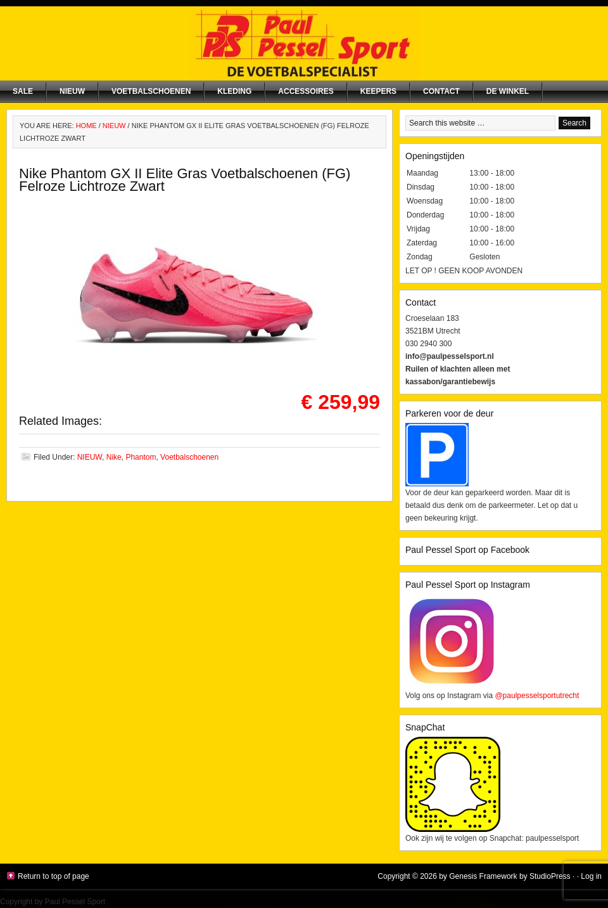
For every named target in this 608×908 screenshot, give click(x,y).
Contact (441, 91)
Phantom (140, 457)
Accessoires (305, 91)
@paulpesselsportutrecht (537, 695)
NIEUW (72, 91)
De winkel (507, 91)
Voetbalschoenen (151, 91)
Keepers (378, 91)
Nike (114, 457)
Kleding (234, 91)
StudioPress (550, 876)
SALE (23, 91)
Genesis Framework (483, 876)
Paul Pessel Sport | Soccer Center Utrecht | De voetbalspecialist (304, 43)
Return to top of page (53, 876)
